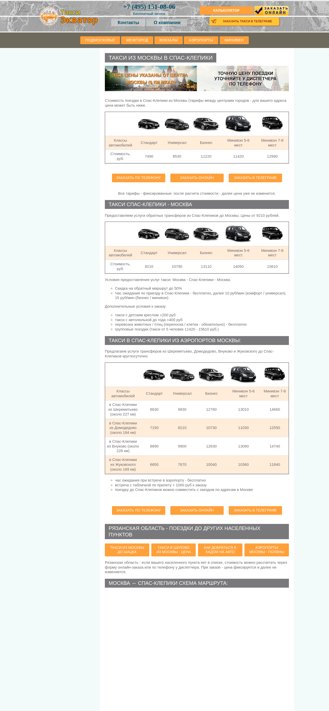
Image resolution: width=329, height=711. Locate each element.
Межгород (137, 40)
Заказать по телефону (138, 178)
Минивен (234, 40)
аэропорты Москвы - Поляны (266, 549)
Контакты (128, 22)
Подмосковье (100, 40)
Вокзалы (168, 40)
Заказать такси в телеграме (247, 21)
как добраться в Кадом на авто (220, 549)
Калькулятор (226, 10)
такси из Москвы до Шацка (127, 549)
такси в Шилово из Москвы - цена (173, 549)
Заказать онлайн (197, 178)
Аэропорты (201, 40)
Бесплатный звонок (149, 14)
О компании (167, 22)
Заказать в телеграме (255, 178)
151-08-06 (149, 6)
